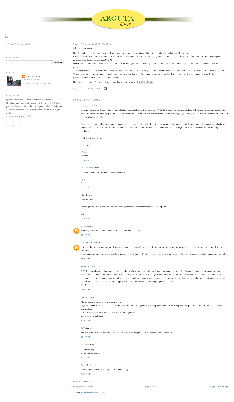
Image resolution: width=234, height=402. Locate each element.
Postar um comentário (83, 381)
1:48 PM (85, 258)
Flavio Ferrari (34, 76)
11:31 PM (86, 357)
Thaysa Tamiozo (88, 266)
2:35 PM (85, 289)
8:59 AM (85, 187)
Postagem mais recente (83, 386)
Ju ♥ (83, 328)
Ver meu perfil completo (36, 84)
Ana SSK (85, 344)
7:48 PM (85, 320)
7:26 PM (85, 374)
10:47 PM (86, 337)
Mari (83, 195)
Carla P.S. (85, 297)
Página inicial (151, 386)
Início (5, 37)
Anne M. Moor (87, 167)
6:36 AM (85, 160)
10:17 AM (86, 235)
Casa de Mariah (88, 242)
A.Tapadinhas (87, 105)
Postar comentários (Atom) (93, 392)
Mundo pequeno (83, 48)
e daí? (83, 226)
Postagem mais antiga (218, 386)
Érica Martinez (87, 365)
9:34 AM (85, 218)
